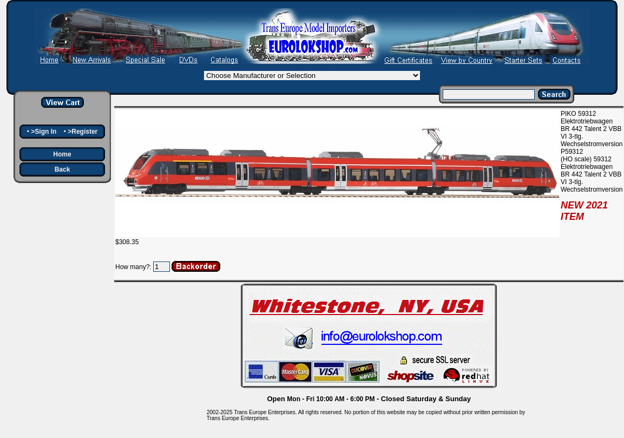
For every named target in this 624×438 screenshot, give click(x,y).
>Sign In (43, 131)
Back (62, 169)
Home (62, 154)
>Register (82, 131)
